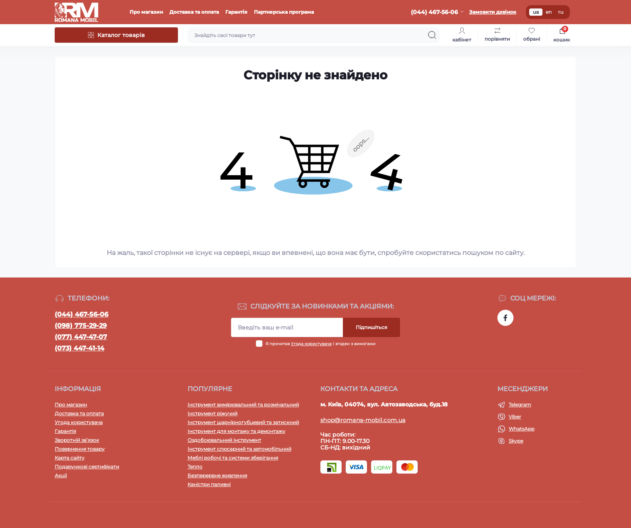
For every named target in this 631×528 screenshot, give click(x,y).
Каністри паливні (209, 484)
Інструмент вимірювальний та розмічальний (243, 405)
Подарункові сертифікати (87, 467)
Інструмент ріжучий (212, 413)
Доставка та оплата (194, 12)
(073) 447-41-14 (79, 348)
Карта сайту (70, 458)
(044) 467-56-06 (81, 314)
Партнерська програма (284, 12)
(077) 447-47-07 (81, 337)
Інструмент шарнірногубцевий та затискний (243, 422)
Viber (515, 417)
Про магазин (146, 12)
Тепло (195, 467)
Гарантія (236, 12)
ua (536, 12)
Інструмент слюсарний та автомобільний (239, 449)
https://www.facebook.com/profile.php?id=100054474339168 (505, 318)
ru (560, 12)
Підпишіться (371, 327)
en (549, 12)
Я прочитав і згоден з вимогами (320, 343)
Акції (61, 475)
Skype (516, 441)
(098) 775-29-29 (81, 325)
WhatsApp (521, 429)
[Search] (432, 35)
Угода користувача (311, 343)
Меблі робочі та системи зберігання (233, 458)
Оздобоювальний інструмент (224, 440)
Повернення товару (80, 449)
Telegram (520, 405)
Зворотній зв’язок (77, 440)
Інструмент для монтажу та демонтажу (236, 431)
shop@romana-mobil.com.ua (362, 420)
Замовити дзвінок (492, 12)
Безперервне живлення (217, 475)
